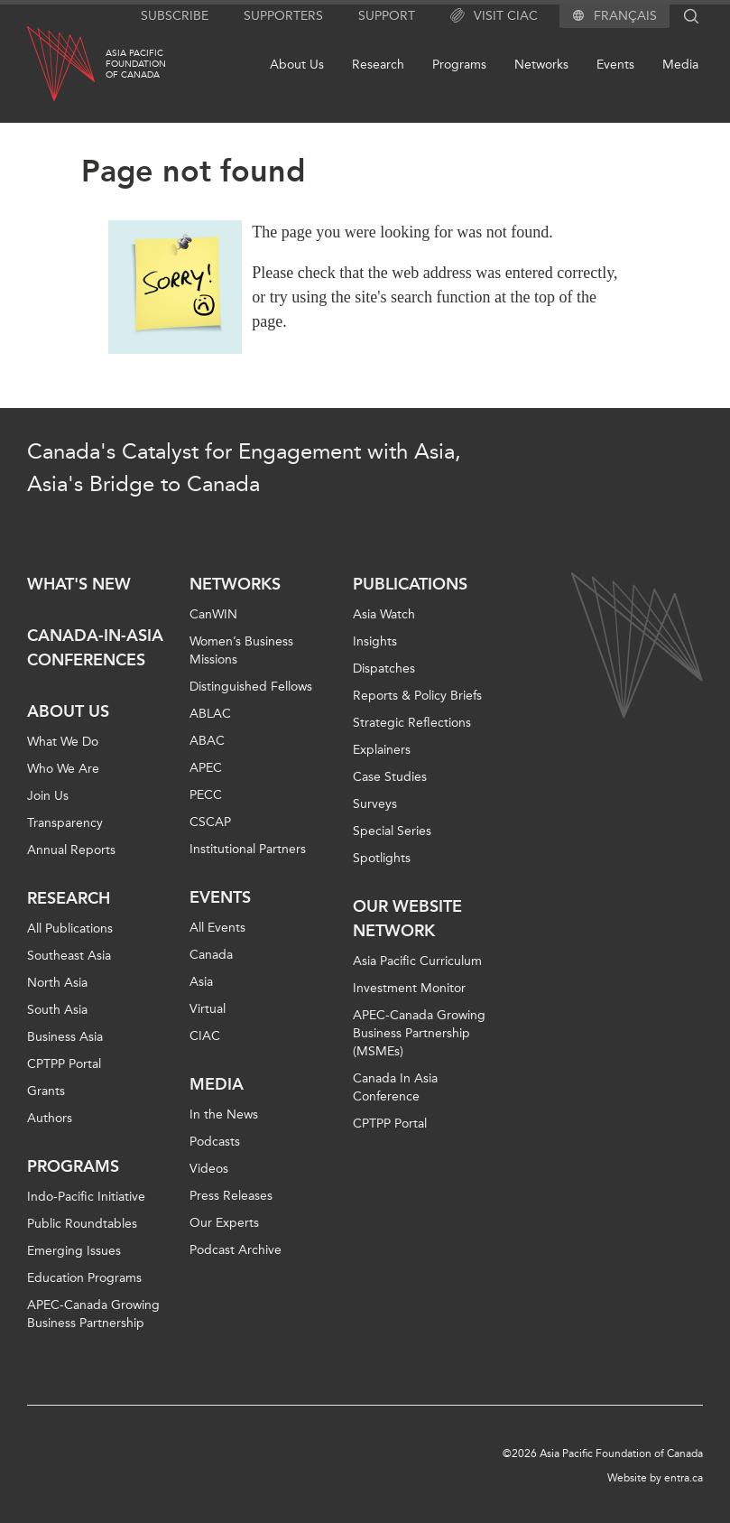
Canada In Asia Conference (395, 1087)
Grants (46, 1091)
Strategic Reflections (412, 722)
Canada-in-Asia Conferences (95, 648)
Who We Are (63, 768)
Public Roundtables (82, 1223)
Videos (208, 1168)
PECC (205, 795)
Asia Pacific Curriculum (417, 961)
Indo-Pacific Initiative (86, 1196)
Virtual (207, 1009)
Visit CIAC (494, 16)
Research (378, 64)
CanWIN (213, 614)
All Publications (70, 928)
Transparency (65, 823)
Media (680, 64)
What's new (79, 584)
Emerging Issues (74, 1250)
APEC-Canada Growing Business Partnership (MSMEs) (419, 1033)
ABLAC (210, 713)
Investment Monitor (409, 988)
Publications (410, 584)
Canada (211, 954)
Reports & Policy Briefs (417, 695)
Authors (49, 1118)
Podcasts (214, 1141)
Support (386, 15)
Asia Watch (384, 614)
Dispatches (384, 668)
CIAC (204, 1036)
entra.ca (683, 1478)
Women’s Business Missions (241, 650)
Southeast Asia (69, 955)
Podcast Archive (235, 1250)
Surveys (375, 804)
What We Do (62, 741)
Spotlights (382, 858)
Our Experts (224, 1222)
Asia (201, 981)
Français (625, 16)
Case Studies (390, 777)
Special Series (392, 831)
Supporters (283, 15)
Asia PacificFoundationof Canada (136, 64)
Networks (541, 64)
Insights (375, 641)
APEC (205, 767)
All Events (217, 927)
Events (615, 64)
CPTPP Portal (64, 1064)
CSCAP (210, 822)
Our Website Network (407, 918)
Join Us (48, 795)
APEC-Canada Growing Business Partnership (93, 1314)
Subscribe (174, 15)
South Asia (57, 1009)
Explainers (382, 749)
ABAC (207, 740)
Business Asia (65, 1037)
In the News (223, 1114)
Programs (459, 64)
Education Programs (84, 1278)
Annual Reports (71, 850)
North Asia (57, 982)
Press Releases (231, 1195)
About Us (297, 64)
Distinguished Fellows (250, 686)
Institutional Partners (247, 849)
